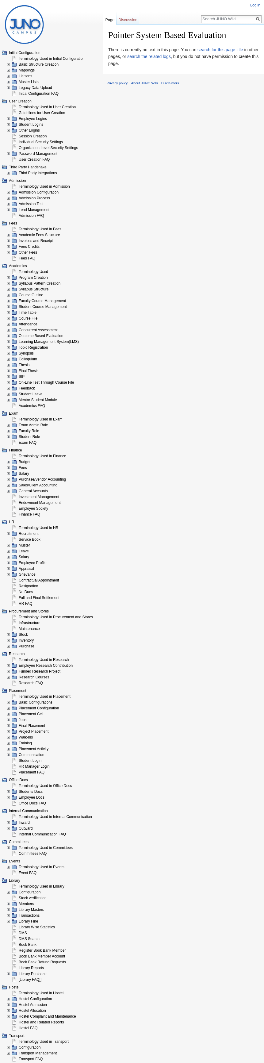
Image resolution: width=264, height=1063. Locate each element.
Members (26, 904)
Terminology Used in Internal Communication (55, 817)
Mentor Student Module (38, 400)
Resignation (28, 586)
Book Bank (27, 944)
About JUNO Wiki (144, 83)
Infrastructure (29, 623)
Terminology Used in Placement (45, 696)
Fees (23, 468)
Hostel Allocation (32, 1010)
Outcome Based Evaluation (41, 336)
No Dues (26, 592)
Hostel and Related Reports (41, 1022)
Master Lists (29, 82)
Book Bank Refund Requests (42, 962)
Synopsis (26, 353)
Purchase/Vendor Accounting (42, 479)
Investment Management (39, 497)
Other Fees (28, 252)
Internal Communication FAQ (42, 834)
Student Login (30, 760)
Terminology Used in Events (41, 867)
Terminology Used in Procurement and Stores (56, 617)
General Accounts (33, 491)
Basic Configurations (35, 702)
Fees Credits (29, 246)
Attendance (28, 324)
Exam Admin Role (33, 425)
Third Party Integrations (38, 173)
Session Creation (33, 136)
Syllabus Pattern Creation (39, 283)
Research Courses (34, 677)
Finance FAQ (29, 514)
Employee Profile (33, 563)
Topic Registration (33, 347)
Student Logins (31, 124)
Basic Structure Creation (39, 64)
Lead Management (34, 210)
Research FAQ (31, 683)
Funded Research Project (39, 671)
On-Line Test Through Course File (46, 382)
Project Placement (33, 731)
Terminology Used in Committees (46, 848)
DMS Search (29, 939)
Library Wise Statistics (37, 927)
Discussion (127, 19)
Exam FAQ (27, 442)
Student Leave (30, 394)
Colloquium (28, 359)
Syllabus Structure (33, 289)
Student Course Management (43, 307)
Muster (24, 545)
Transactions (29, 915)
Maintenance (29, 629)
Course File (28, 318)
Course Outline (31, 295)
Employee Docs (31, 797)
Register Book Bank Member (42, 950)
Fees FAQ (27, 258)
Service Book (29, 539)
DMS (23, 933)
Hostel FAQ (28, 1028)
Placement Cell (31, 714)
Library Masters (31, 910)
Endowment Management (40, 503)
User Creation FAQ (34, 159)
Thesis (24, 365)
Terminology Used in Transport (44, 1041)
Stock (23, 634)
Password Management (38, 154)
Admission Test (31, 204)
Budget (24, 462)
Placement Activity (33, 749)
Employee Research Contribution (46, 665)
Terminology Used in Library (41, 886)
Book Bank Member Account (42, 956)
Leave (24, 551)
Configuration (29, 892)
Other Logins (29, 130)
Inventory (26, 640)
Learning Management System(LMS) (49, 342)
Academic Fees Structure (39, 235)
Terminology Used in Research (44, 660)
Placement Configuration (39, 708)
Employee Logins (33, 119)
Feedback (27, 388)
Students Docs (31, 791)
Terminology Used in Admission (44, 186)
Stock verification (33, 898)
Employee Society (33, 508)
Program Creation (33, 277)
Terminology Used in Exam (41, 419)
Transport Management (38, 1053)
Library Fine (28, 921)
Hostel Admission (33, 1005)
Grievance (27, 574)
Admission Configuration (39, 192)
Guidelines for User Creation (42, 113)
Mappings (27, 70)
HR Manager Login (34, 766)
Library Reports (31, 968)
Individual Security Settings (41, 142)
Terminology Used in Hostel (41, 993)
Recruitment (29, 534)
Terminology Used (33, 272)
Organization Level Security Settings (48, 148)
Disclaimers (170, 83)
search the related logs (149, 56)
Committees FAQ (33, 853)
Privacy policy (117, 83)
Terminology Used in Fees (40, 229)
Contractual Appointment (39, 580)
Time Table (27, 312)
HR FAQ (26, 603)
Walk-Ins (26, 737)
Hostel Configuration (35, 999)
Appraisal (26, 568)
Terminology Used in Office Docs (45, 786)
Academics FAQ (32, 406)
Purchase (26, 646)
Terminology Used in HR (38, 528)
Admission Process (34, 198)
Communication (31, 755)
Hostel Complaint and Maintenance (47, 1016)
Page (109, 19)
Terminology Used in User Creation (47, 107)
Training (25, 743)
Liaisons (25, 76)
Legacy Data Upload (35, 88)
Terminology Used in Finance (42, 456)
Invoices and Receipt (36, 241)
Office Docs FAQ (32, 803)
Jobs (22, 720)
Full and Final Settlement (39, 598)
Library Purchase (33, 974)
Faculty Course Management (42, 301)
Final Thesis (28, 371)
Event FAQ (27, 873)
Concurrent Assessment (38, 330)
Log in (255, 5)
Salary (24, 473)
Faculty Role (29, 431)
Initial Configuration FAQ (39, 93)
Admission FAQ (31, 215)
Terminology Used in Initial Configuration (52, 58)
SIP (22, 376)
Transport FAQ (31, 1059)
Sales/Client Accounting (38, 485)
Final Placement (32, 725)
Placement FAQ (31, 772)
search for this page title (220, 49)
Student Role (29, 437)
